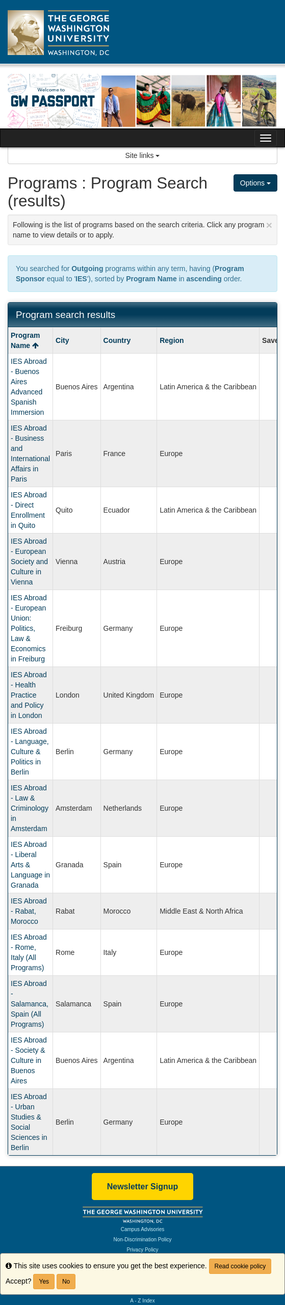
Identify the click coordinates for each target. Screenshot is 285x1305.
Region (172, 340)
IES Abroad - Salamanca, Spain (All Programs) (29, 1003)
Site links (142, 155)
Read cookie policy (240, 1266)
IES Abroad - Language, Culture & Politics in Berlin (30, 751)
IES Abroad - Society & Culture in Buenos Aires (29, 1060)
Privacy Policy (142, 1250)
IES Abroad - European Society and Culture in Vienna (29, 561)
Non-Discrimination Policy (143, 1239)
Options (255, 183)
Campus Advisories (143, 1229)
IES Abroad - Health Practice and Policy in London (29, 695)
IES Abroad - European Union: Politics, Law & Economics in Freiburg (29, 628)
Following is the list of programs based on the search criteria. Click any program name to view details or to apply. (142, 229)
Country (117, 340)
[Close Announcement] (269, 225)
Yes (44, 1281)
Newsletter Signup (142, 1186)
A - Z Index (142, 1300)
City (62, 340)
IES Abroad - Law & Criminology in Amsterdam (29, 808)
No (66, 1281)
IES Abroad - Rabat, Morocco (29, 911)
